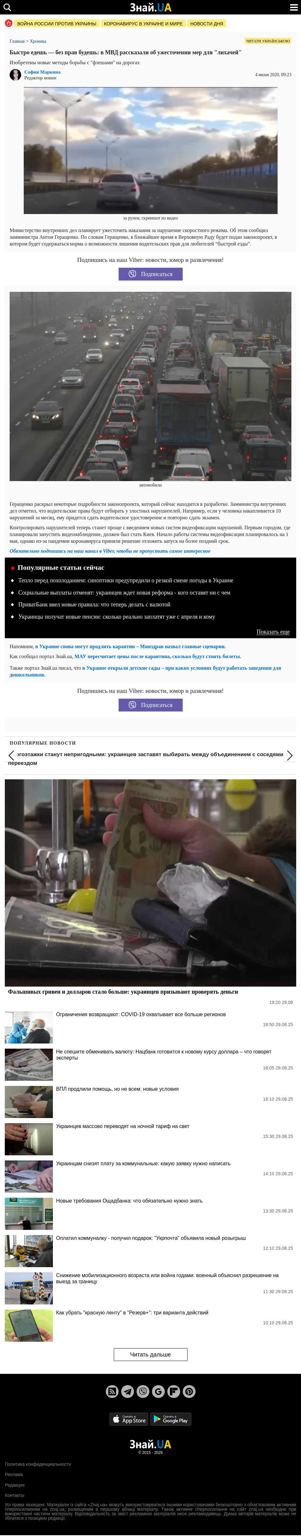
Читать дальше (150, 1354)
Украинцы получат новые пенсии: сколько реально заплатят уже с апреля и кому (116, 616)
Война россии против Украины (56, 23)
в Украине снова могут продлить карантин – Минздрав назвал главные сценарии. (130, 646)
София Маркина (42, 72)
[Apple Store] (129, 1418)
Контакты (14, 1495)
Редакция (15, 1485)
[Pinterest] (189, 1391)
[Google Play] (171, 1418)
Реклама (14, 1474)
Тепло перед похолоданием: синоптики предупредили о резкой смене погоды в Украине (125, 580)
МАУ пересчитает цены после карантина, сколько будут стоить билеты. (157, 656)
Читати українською (268, 41)
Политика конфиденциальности (38, 1464)
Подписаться (150, 274)
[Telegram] (127, 1391)
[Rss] (112, 1391)
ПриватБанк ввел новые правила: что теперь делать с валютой (94, 604)
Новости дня (206, 23)
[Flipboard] (173, 1391)
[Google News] (158, 1391)
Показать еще (273, 632)
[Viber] (143, 1391)
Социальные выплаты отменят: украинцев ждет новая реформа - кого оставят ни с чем (124, 592)
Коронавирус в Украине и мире (143, 23)
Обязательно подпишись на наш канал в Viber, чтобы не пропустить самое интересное (110, 551)
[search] (7, 7)
